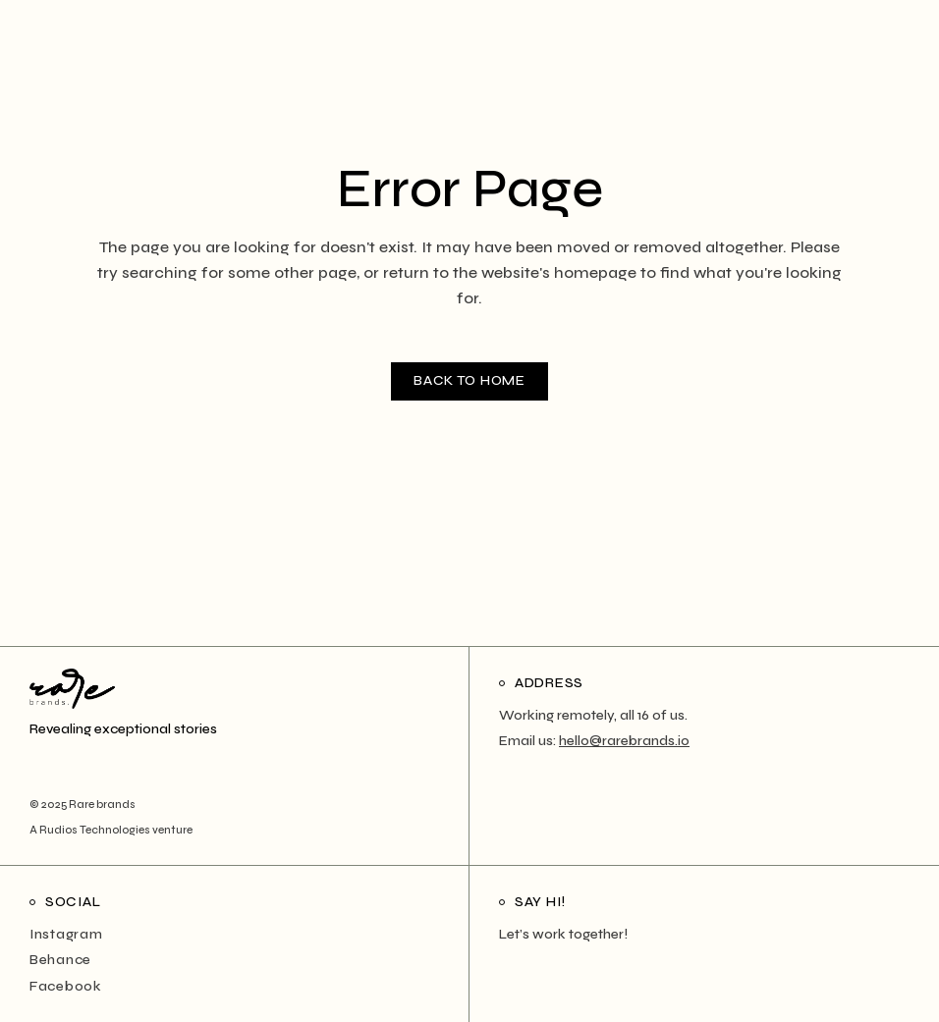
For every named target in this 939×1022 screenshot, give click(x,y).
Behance (60, 959)
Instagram (65, 934)
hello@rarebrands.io (624, 740)
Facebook (65, 986)
